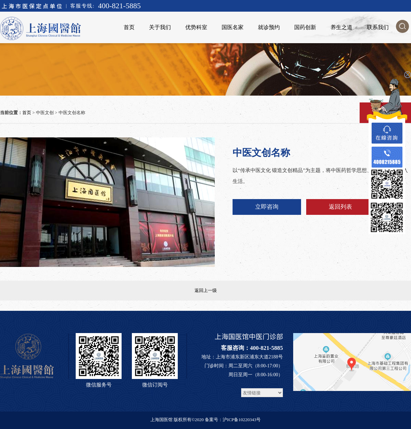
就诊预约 (269, 27)
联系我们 (378, 27)
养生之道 (341, 27)
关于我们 (160, 27)
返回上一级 (206, 290)
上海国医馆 (161, 419)
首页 (129, 27)
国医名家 (233, 27)
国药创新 (305, 27)
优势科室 (196, 27)
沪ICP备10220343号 (242, 419)
